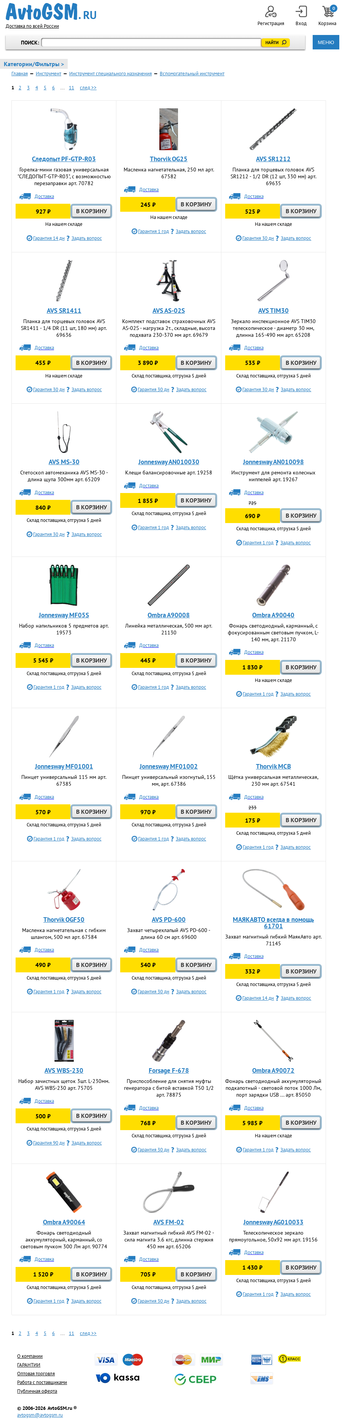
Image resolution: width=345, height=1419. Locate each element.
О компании (30, 1356)
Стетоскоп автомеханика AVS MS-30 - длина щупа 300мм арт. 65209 (64, 476)
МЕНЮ (326, 42)
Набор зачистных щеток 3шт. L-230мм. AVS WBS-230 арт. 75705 (64, 1084)
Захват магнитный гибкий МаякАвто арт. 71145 (273, 940)
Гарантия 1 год (153, 231)
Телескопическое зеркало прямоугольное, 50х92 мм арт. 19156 (273, 1236)
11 (71, 87)
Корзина (327, 16)
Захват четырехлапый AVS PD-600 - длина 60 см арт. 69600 (168, 933)
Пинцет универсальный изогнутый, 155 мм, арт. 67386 (169, 780)
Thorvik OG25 (169, 159)
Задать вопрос (87, 238)
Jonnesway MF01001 (64, 766)
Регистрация (271, 16)
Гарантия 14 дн (49, 238)
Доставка (44, 196)
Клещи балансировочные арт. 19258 (168, 472)
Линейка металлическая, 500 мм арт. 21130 (168, 629)
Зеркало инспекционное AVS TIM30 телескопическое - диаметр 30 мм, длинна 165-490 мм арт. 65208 (273, 328)
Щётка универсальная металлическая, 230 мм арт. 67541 (273, 780)
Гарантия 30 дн (258, 238)
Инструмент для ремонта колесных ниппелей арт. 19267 (273, 476)
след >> (88, 87)
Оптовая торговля (36, 1373)
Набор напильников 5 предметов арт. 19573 (64, 629)
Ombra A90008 (169, 615)
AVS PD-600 (169, 919)
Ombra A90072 (273, 1070)
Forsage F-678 (169, 1070)
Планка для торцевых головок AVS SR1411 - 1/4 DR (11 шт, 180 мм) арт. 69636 (64, 328)
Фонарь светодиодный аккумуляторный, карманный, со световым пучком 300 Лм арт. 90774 (64, 1239)
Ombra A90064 (64, 1222)
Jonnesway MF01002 (169, 766)
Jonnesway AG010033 (273, 1222)
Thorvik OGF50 (63, 919)
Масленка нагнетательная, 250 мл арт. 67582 (169, 173)
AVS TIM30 (273, 310)
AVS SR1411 (64, 310)
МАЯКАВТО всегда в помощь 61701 (273, 922)
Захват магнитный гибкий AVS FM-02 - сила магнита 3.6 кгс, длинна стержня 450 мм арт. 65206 (168, 1239)
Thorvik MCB (273, 766)
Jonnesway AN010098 (273, 462)
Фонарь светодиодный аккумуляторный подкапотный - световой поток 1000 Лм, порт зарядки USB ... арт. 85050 (273, 1088)
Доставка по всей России (32, 26)
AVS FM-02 (168, 1222)
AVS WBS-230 (64, 1070)
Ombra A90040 (273, 615)
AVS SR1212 (273, 159)
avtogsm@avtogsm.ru (40, 1415)
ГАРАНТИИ (28, 1365)
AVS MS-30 (64, 462)
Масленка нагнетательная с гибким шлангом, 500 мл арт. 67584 (64, 933)
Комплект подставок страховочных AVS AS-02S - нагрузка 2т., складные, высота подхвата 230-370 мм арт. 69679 (168, 328)
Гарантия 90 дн (49, 1143)
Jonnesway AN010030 (168, 462)
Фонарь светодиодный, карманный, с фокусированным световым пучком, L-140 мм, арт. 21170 (273, 632)
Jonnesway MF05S (64, 615)
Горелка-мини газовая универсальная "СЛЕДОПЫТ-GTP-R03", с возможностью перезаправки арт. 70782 (64, 176)
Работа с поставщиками (42, 1382)
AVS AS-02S (169, 310)
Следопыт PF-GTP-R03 (64, 159)
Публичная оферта (37, 1391)
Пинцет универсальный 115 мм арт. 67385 (64, 780)
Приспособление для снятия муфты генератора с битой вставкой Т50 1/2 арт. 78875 (169, 1088)
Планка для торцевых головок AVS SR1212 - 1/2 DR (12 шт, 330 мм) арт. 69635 (273, 176)
